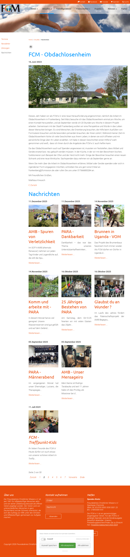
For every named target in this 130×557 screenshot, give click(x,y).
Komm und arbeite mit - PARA (40, 306)
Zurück (33, 185)
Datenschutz (65, 551)
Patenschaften (82, 9)
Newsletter (5, 44)
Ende (82, 477)
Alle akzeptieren (67, 545)
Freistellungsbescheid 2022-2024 (104, 525)
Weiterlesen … (35, 263)
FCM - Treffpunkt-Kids (42, 440)
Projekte (98, 9)
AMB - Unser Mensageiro (72, 374)
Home (30, 40)
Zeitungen (5, 48)
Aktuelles (46, 9)
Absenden (53, 516)
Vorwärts (73, 477)
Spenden (116, 2)
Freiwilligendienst (63, 9)
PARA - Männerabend (41, 374)
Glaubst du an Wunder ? (107, 304)
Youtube (105, 2)
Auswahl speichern (49, 545)
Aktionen (111, 9)
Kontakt (82, 2)
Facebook (93, 2)
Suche (126, 2)
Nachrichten (6, 53)
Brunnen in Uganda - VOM (107, 234)
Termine (4, 39)
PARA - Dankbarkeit (72, 234)
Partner (124, 9)
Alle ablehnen (83, 545)
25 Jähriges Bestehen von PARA (73, 306)
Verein (33, 9)
